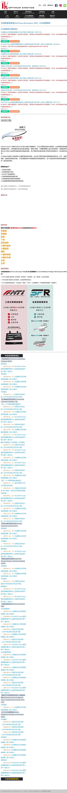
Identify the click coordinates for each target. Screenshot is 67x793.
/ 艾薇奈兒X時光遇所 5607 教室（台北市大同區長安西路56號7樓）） (13, 490)
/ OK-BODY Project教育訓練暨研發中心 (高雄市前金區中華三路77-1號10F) (13, 369)
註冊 (44, 5)
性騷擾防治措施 (46, 791)
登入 (40, 5)
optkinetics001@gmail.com (35, 791)
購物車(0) (50, 5)
